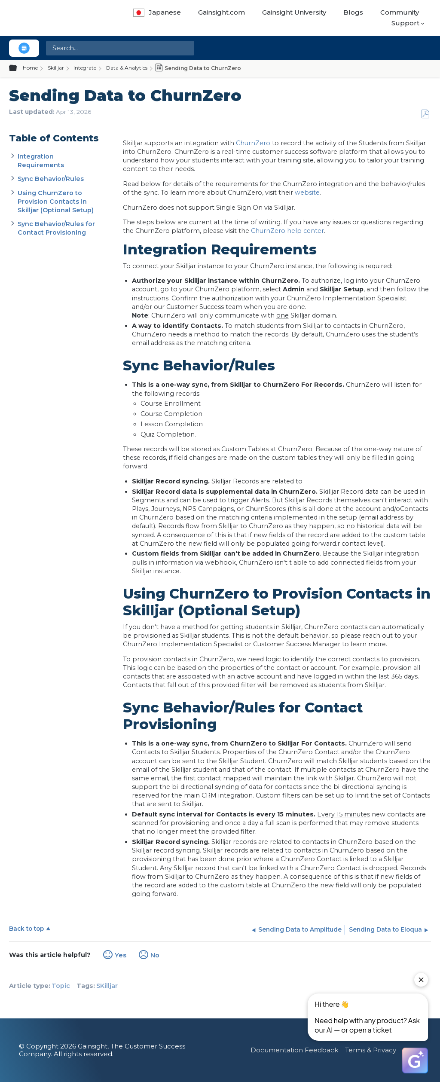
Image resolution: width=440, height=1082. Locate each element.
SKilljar (107, 986)
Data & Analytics (126, 67)
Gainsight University (294, 12)
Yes (120, 955)
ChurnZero (253, 143)
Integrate (84, 67)
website (307, 192)
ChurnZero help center (287, 231)
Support (405, 23)
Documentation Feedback (294, 1050)
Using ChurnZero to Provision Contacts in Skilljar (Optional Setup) (56, 201)
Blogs (353, 12)
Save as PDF (425, 114)
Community (399, 12)
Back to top (26, 928)
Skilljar (56, 67)
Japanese (157, 12)
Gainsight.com (221, 12)
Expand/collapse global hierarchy (18, 68)
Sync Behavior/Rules (51, 179)
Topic (61, 986)
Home (30, 67)
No (154, 955)
